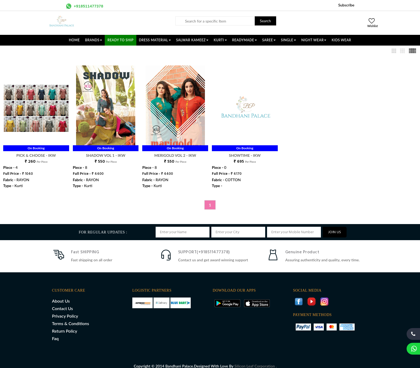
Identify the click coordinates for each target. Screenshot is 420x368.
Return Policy (64, 325)
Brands (93, 40)
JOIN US (334, 227)
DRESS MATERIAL (155, 40)
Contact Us (62, 302)
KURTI (220, 40)
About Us (61, 295)
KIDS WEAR (341, 40)
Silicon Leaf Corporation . (255, 360)
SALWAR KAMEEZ (192, 40)
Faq (55, 332)
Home (74, 40)
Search (265, 20)
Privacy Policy (65, 310)
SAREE (269, 40)
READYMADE (244, 40)
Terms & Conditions (70, 317)
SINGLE (288, 40)
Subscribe (346, 5)
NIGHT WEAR (314, 40)
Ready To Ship (120, 40)
